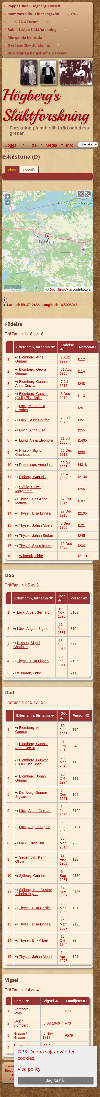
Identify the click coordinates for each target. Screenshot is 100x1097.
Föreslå (29, 169)
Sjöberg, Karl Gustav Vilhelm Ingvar (33, 892)
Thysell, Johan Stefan (36, 536)
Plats (12, 169)
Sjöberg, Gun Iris (32, 477)
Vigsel (51, 1001)
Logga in (10, 145)
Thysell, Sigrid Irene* (35, 546)
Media (51, 145)
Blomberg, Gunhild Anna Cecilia (31, 384)
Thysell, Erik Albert (33, 940)
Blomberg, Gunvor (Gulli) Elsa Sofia (31, 396)
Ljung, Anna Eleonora (36, 440)
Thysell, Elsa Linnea (35, 513)
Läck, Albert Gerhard (33, 612)
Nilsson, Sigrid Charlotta (28, 452)
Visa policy (29, 1069)
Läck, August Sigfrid (32, 629)
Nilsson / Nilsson (20, 1035)
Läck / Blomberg (21, 1023)
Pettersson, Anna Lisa (36, 465)
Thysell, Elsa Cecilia (35, 908)
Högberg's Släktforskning (45, 105)
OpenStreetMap (60, 289)
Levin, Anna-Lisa (32, 430)
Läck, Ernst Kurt (31, 843)
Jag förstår (55, 1080)
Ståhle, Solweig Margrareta (29, 489)
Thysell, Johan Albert (35, 525)
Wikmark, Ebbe (31, 556)
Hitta (32, 145)
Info (69, 145)
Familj (21, 1001)
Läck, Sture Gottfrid (34, 420)
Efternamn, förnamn (35, 347)
